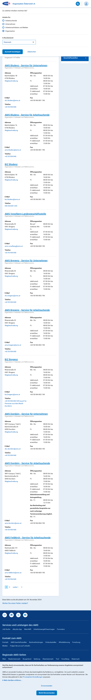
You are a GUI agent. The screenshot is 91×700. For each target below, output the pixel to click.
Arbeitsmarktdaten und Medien (16, 27)
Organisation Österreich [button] (24, 4)
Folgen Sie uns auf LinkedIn (20, 646)
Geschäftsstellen (71, 58)
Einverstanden (46, 686)
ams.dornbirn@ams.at (13, 523)
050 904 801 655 (11, 206)
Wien (4, 659)
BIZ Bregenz (11, 359)
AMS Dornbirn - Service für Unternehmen (26, 413)
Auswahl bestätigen (12, 52)
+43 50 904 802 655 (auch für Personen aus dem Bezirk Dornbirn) (16, 403)
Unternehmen (10, 24)
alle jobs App (17, 629)
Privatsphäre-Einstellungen (33, 677)
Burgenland (27, 659)
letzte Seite (21, 587)
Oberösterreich (48, 659)
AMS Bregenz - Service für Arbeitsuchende (27, 310)
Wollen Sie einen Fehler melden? (15, 603)
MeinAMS (27, 629)
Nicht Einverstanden (47, 693)
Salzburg (37, 659)
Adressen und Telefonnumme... (25, 68)
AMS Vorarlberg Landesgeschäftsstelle (25, 213)
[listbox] (19, 42)
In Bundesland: (8, 38)
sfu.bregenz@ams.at (12, 296)
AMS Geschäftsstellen (19, 642)
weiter (15, 587)
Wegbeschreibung (11, 81)
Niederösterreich (14, 659)
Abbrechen (31, 52)
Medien (5, 646)
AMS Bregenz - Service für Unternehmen (26, 260)
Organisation (10, 31)
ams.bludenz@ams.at (13, 150)
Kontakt (5, 642)
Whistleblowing (64, 642)
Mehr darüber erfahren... (13, 680)
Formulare (61, 629)
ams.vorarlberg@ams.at (14, 246)
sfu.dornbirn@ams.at (13, 449)
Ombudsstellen (50, 642)
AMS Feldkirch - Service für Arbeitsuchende (28, 537)
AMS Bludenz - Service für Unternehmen (26, 65)
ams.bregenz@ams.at (13, 345)
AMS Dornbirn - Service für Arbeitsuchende (27, 463)
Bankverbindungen (36, 642)
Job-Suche (6, 629)
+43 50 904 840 (10, 107)
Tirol (57, 659)
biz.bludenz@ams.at (12, 199)
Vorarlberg (65, 659)
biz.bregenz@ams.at (12, 394)
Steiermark (76, 659)
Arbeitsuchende (11, 21)
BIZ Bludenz (11, 164)
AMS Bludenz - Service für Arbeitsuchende (27, 114)
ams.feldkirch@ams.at (13, 573)
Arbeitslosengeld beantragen (44, 629)
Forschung (76, 642)
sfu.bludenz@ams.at (12, 100)
